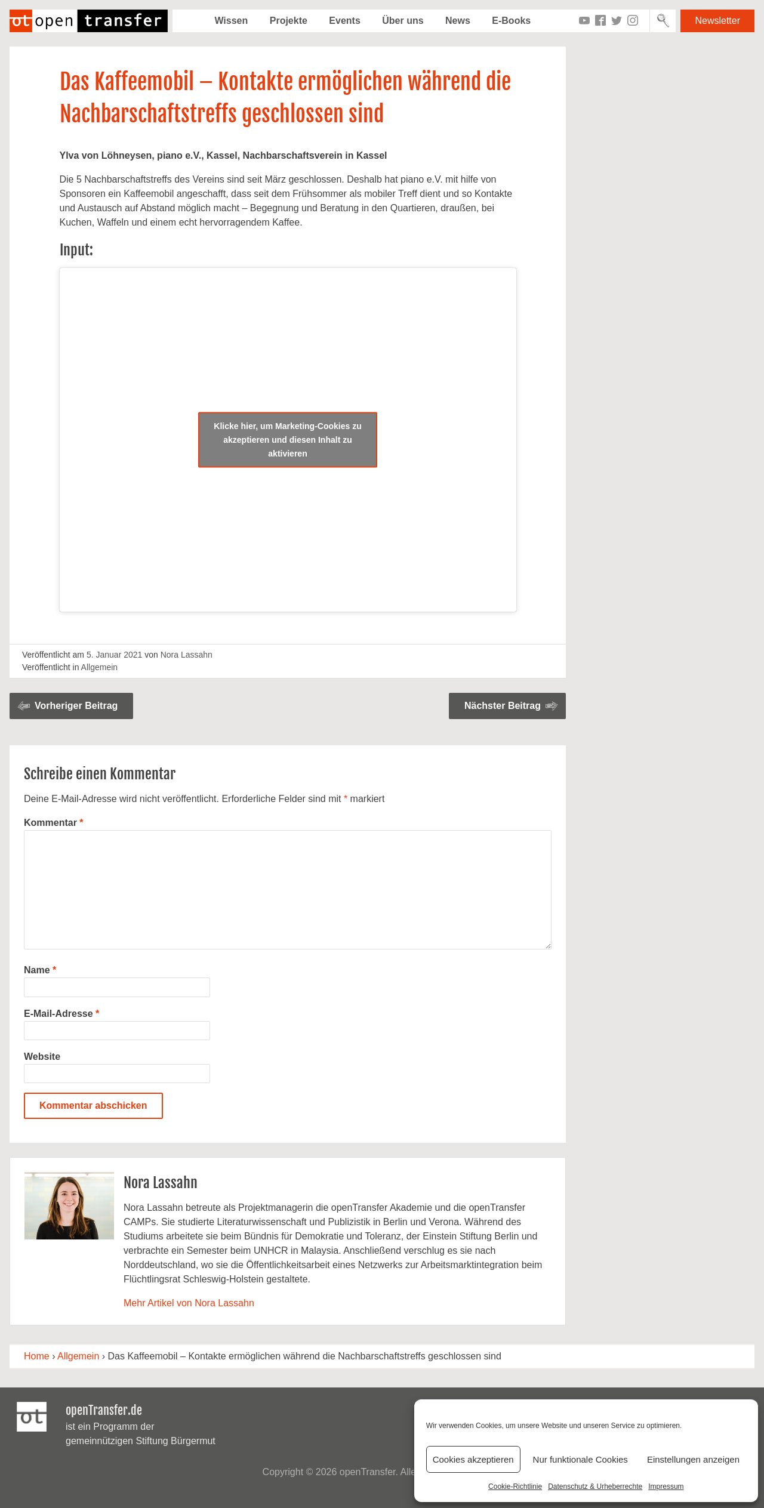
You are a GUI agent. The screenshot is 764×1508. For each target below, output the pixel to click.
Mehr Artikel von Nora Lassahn (189, 1303)
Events (344, 21)
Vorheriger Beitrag (76, 706)
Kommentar (54, 823)
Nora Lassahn (186, 654)
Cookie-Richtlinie (515, 1486)
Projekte (288, 21)
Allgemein (99, 667)
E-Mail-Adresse (61, 1014)
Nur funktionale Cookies (580, 1459)
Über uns (402, 21)
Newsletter (717, 21)
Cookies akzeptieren (473, 1459)
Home (37, 1356)
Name (40, 970)
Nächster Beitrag (502, 706)
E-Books (511, 21)
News (457, 21)
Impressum (665, 1486)
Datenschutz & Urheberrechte (595, 1486)
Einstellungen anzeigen (693, 1459)
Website (42, 1056)
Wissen (231, 21)
